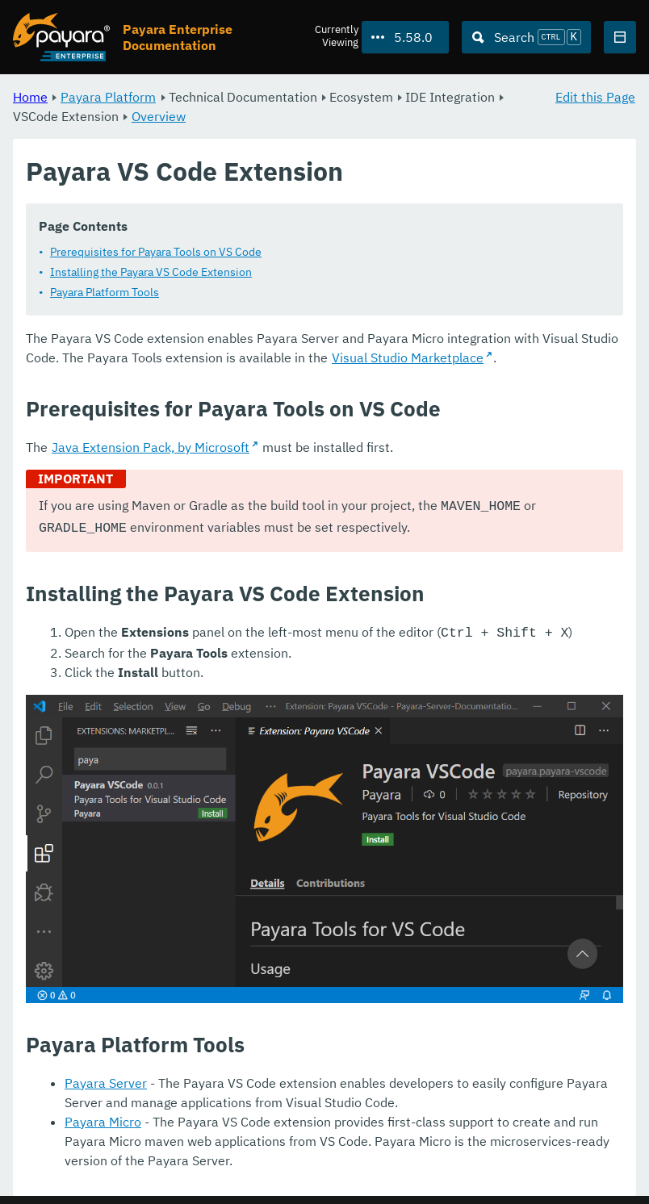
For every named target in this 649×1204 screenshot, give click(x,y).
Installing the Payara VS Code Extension (151, 272)
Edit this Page (595, 97)
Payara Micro (103, 1117)
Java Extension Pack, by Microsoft (150, 447)
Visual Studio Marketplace (408, 357)
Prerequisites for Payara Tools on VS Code (156, 252)
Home (30, 97)
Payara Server (106, 1078)
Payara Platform (108, 97)
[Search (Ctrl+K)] (526, 37)
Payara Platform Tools (104, 292)
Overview (159, 116)
